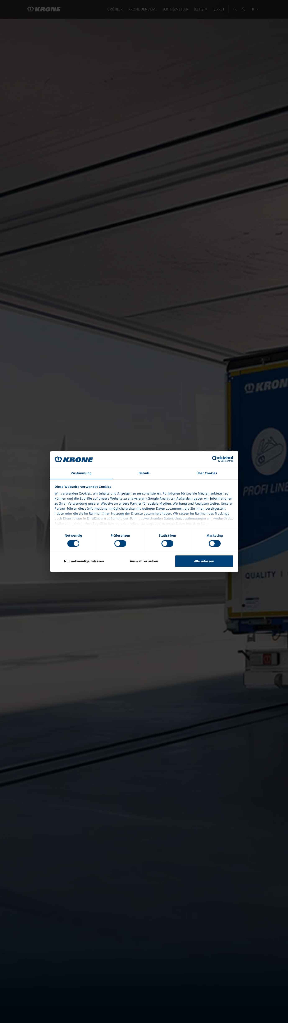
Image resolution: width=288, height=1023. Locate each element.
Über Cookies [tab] (206, 473)
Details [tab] (144, 473)
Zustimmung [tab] (81, 473)
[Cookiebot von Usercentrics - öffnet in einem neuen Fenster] (215, 459)
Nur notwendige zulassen (84, 561)
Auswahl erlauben (144, 561)
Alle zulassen (204, 561)
